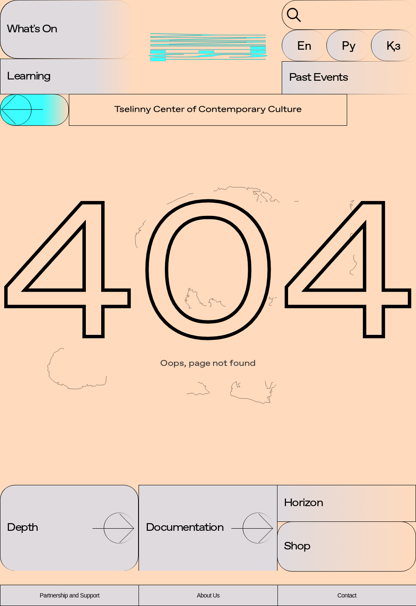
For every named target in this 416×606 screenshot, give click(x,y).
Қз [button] (393, 45)
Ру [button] (349, 45)
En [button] (304, 45)
